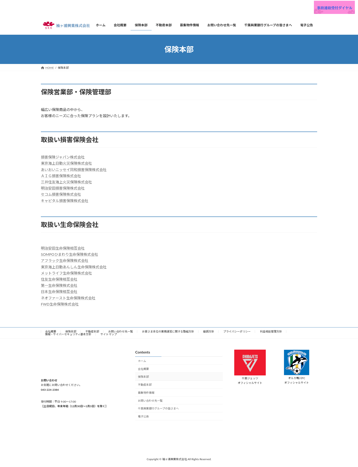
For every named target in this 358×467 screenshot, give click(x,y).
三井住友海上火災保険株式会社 (66, 182)
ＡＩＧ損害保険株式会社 (61, 176)
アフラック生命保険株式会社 (64, 260)
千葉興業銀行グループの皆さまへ (158, 408)
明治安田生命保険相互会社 (63, 248)
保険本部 (70, 331)
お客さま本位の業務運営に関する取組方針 (168, 331)
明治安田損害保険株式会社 (63, 188)
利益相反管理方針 (271, 331)
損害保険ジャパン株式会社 (63, 157)
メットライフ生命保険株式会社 (66, 273)
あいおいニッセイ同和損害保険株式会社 (74, 169)
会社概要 (50, 331)
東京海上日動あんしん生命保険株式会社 (74, 267)
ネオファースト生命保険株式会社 (68, 298)
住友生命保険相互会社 (59, 279)
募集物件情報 (146, 392)
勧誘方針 (208, 331)
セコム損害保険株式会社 (61, 194)
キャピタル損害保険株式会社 (64, 200)
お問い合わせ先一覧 (120, 331)
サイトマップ (108, 334)
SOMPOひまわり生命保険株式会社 (69, 254)
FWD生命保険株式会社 (60, 304)
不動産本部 (92, 331)
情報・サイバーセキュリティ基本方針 (68, 334)
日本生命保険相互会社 (59, 291)
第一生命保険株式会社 (59, 285)
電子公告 (143, 416)
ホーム (142, 361)
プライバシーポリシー (237, 331)
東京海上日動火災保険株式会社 (66, 163)
